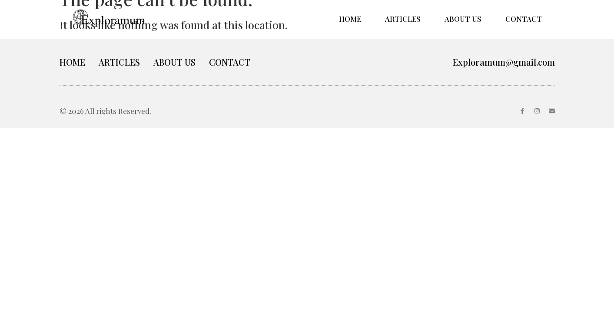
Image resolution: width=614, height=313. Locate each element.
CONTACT (523, 18)
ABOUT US (463, 18)
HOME (350, 18)
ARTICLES (403, 18)
